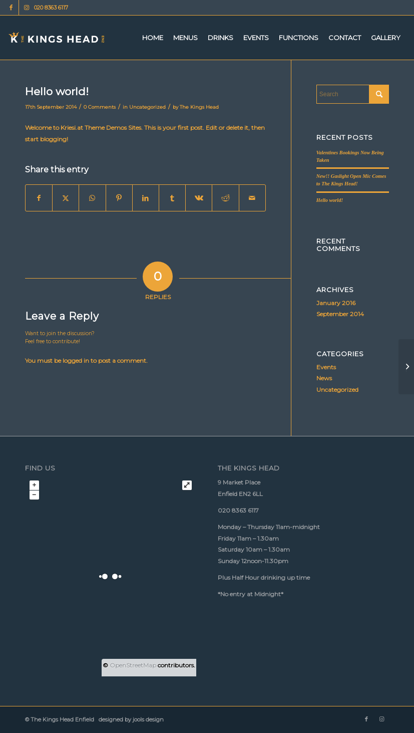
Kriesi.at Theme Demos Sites (101, 127)
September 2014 (340, 314)
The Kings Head (199, 107)
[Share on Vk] (199, 198)
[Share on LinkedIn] (146, 198)
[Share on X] (66, 198)
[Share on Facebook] (39, 198)
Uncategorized (147, 107)
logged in (76, 360)
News (324, 378)
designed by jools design (130, 719)
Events (326, 367)
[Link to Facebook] (11, 7)
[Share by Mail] (252, 198)
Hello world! (329, 200)
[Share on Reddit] (225, 198)
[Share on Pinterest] (119, 198)
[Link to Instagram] (26, 7)
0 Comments (100, 107)
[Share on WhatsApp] (92, 198)
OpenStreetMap (133, 665)
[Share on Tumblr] (172, 198)
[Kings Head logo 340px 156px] (57, 38)
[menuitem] (152, 38)
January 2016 (335, 303)
